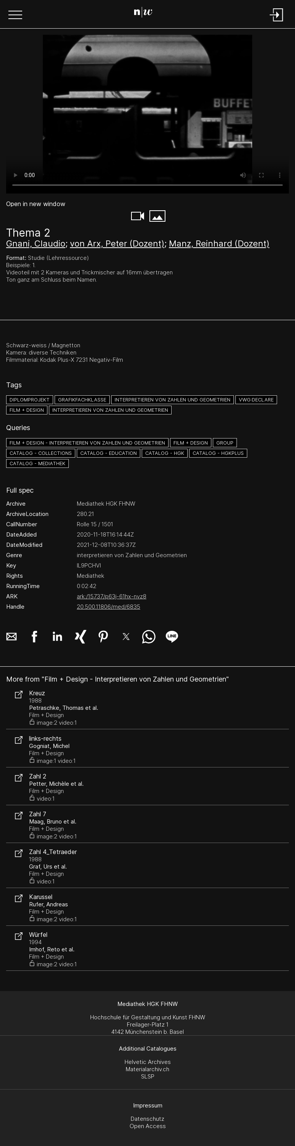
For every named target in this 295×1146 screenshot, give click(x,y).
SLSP (147, 1076)
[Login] (276, 22)
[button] (15, 15)
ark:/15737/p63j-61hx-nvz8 (111, 596)
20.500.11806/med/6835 (108, 606)
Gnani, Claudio (35, 243)
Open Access (148, 1126)
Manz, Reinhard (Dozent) (219, 243)
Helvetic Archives (148, 1061)
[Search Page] (146, 13)
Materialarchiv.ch (147, 1069)
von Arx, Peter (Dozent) (117, 243)
